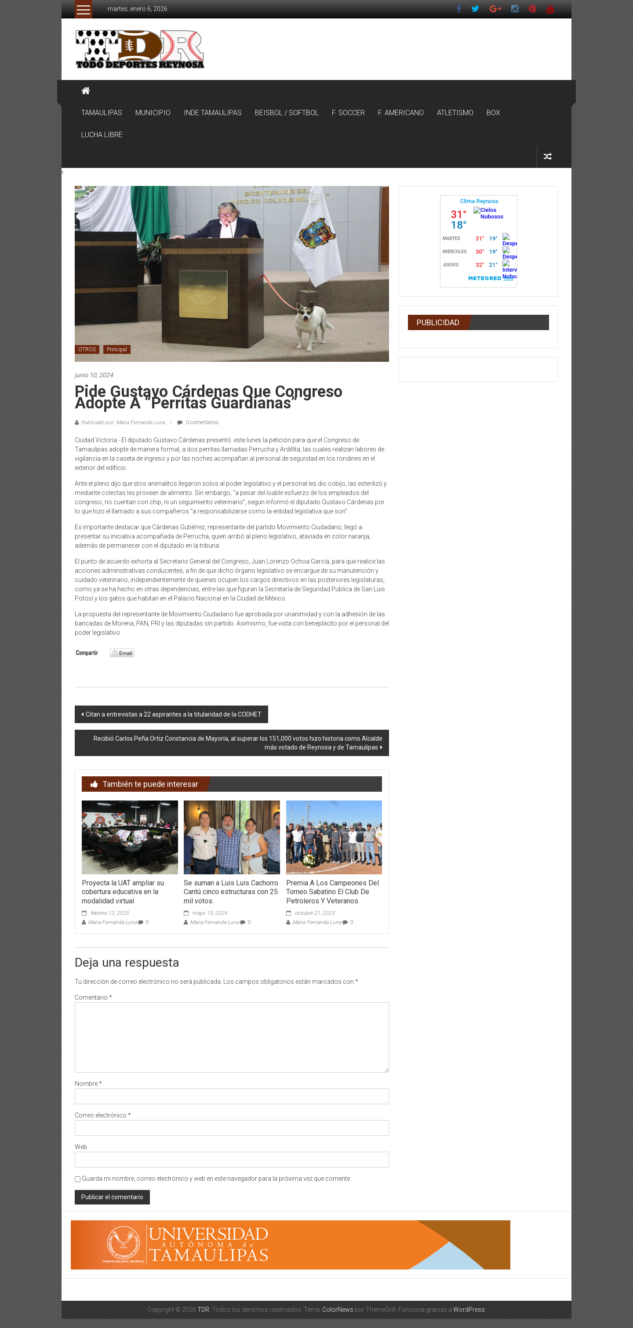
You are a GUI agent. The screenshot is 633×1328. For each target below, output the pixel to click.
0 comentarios (198, 422)
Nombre (88, 1083)
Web (81, 1146)
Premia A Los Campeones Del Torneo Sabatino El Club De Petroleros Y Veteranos (332, 892)
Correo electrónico (103, 1115)
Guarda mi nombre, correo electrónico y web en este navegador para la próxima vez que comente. (216, 1178)
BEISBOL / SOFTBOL (287, 113)
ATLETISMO (455, 113)
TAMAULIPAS (101, 113)
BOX (493, 113)
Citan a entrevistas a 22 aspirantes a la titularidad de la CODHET (174, 714)
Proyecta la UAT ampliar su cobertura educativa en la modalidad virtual (123, 892)
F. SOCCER (348, 113)
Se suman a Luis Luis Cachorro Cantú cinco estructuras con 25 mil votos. (231, 892)
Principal (117, 349)
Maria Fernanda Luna (112, 922)
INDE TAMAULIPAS (213, 113)
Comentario (93, 997)
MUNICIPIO (153, 113)
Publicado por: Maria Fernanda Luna (123, 422)
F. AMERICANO (401, 113)
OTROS (87, 349)
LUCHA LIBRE (102, 135)
